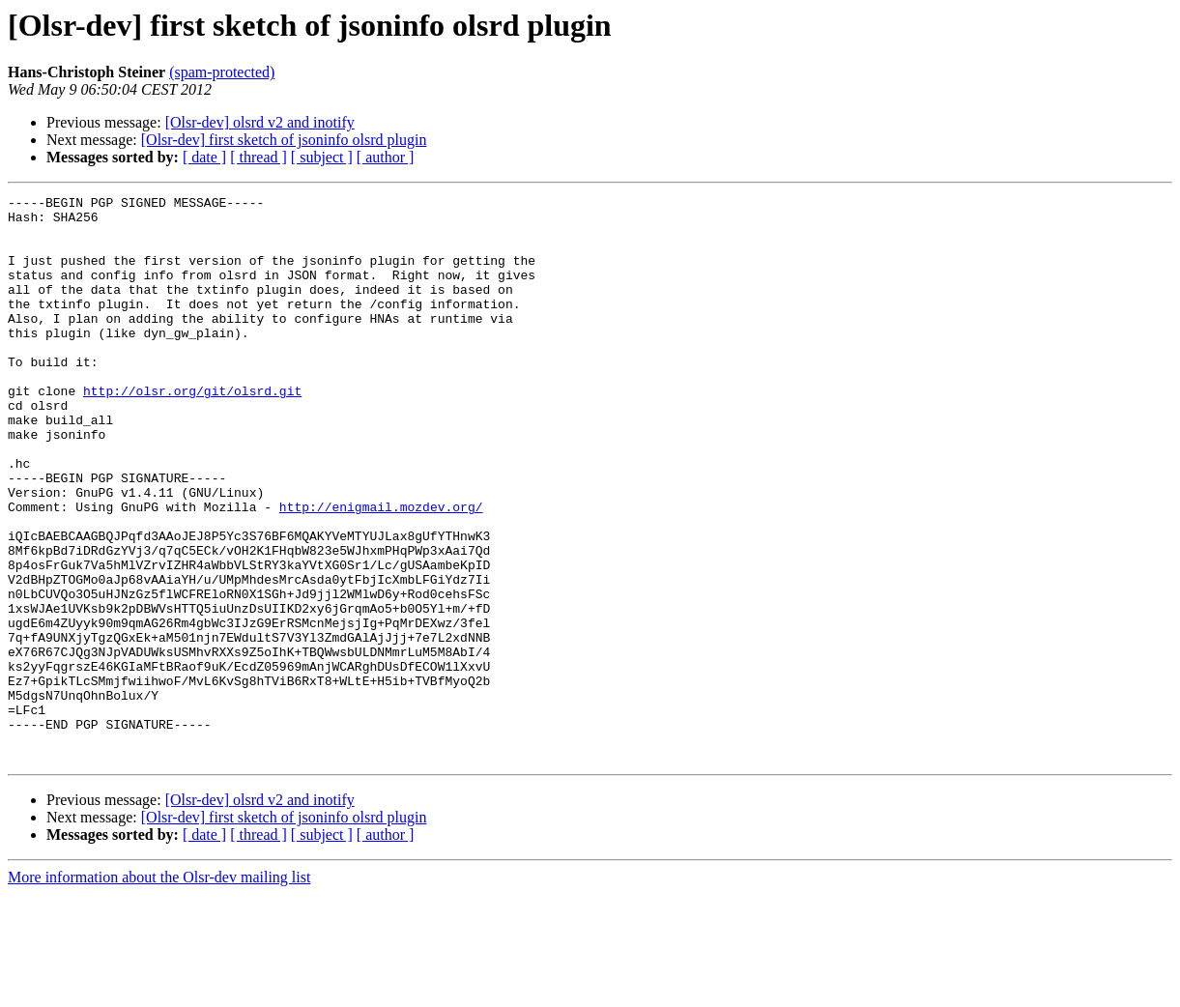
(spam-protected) (221, 72)
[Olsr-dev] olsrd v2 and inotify (260, 122)
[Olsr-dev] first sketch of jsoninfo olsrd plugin (284, 139)
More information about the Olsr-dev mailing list (159, 990)
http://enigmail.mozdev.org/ (381, 570)
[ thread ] (258, 157)
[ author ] (386, 157)
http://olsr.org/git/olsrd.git (192, 431)
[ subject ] (322, 157)
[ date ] (204, 157)
